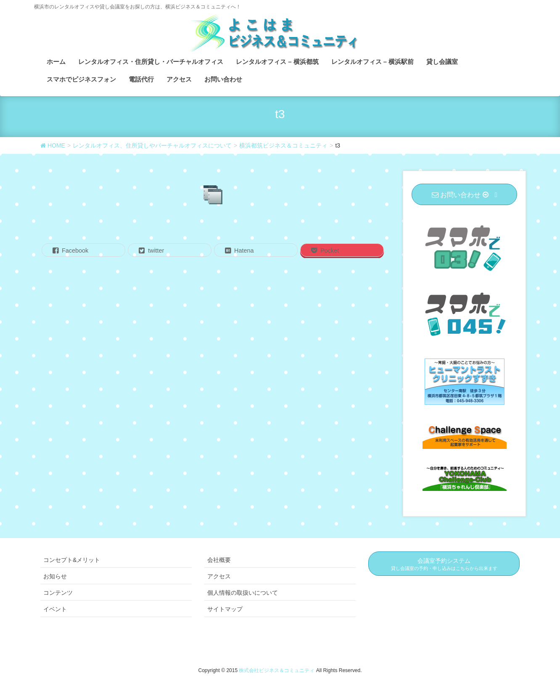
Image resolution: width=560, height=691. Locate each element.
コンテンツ (58, 592)
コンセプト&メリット (71, 559)
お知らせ (55, 576)
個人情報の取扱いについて (242, 592)
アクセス (219, 576)
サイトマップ (225, 609)
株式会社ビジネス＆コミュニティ (277, 670)
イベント (55, 609)
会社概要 (219, 559)
